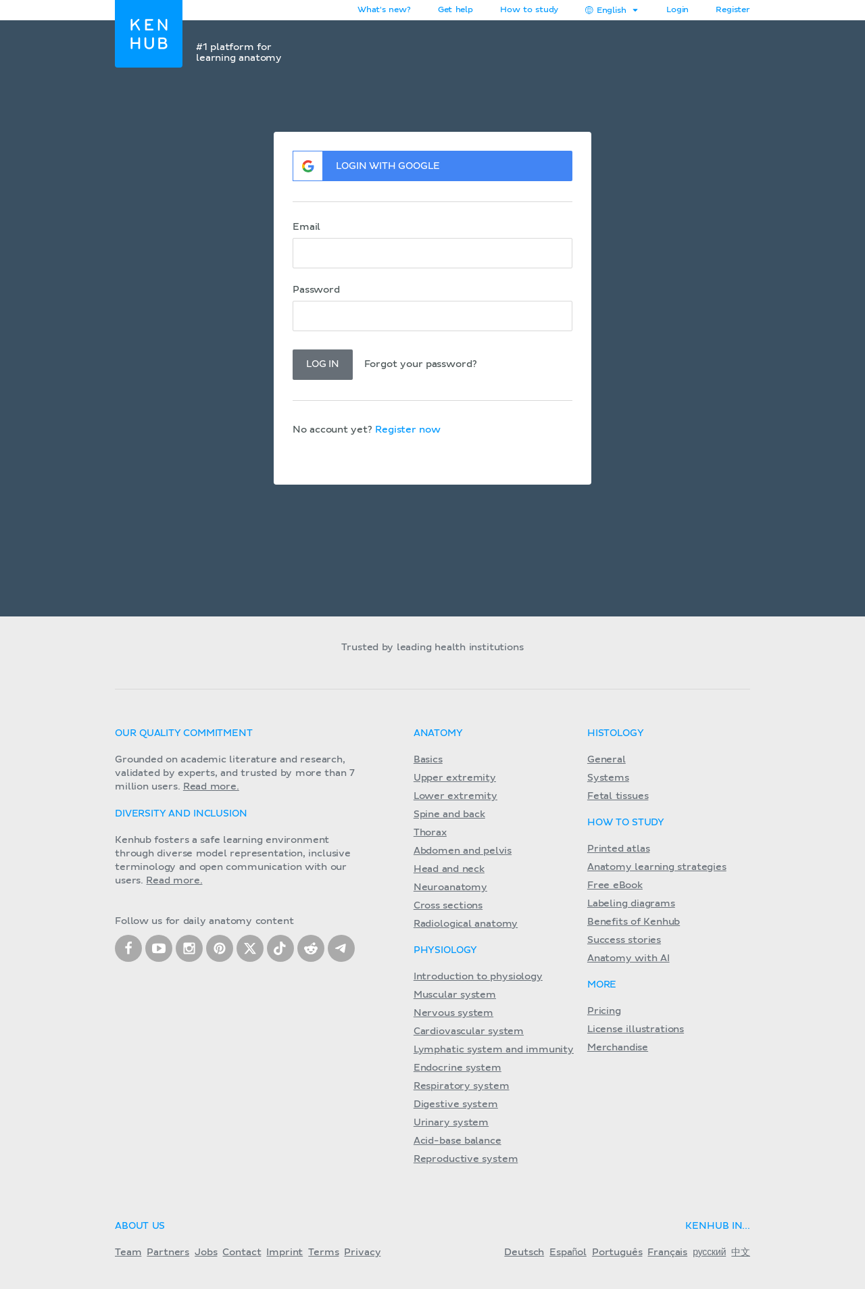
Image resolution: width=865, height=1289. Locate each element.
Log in (322, 364)
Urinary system (451, 1122)
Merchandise (617, 1047)
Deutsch (524, 1252)
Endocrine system (457, 1068)
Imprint (284, 1252)
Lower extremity (455, 796)
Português (617, 1252)
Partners (168, 1252)
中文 (740, 1252)
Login (677, 10)
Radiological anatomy (466, 924)
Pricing (604, 1011)
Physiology (445, 950)
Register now (408, 430)
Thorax (430, 832)
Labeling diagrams (631, 903)
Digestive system (456, 1104)
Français (667, 1252)
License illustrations (635, 1029)
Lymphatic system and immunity (494, 1049)
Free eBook (615, 885)
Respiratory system (462, 1086)
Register (733, 10)
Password (316, 290)
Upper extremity (455, 778)
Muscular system (455, 995)
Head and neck (449, 869)
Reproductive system (466, 1159)
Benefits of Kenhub (633, 922)
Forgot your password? (421, 364)
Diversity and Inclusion (181, 814)
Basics (428, 759)
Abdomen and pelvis (463, 851)
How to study (529, 10)
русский (709, 1252)
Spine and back (449, 814)
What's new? (384, 10)
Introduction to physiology (478, 976)
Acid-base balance (457, 1141)
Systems (608, 778)
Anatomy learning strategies (656, 867)
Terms (323, 1252)
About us (140, 1226)
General (606, 759)
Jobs (206, 1252)
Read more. (211, 787)
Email (306, 227)
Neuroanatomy (450, 887)
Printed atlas (618, 849)
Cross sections (448, 905)
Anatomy (438, 733)
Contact (241, 1252)
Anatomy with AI (628, 958)
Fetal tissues (618, 796)
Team (128, 1252)
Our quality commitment (184, 733)
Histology (615, 733)
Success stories (624, 940)
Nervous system (453, 1013)
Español (568, 1252)
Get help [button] (455, 10)
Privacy (362, 1252)
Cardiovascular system (469, 1031)
